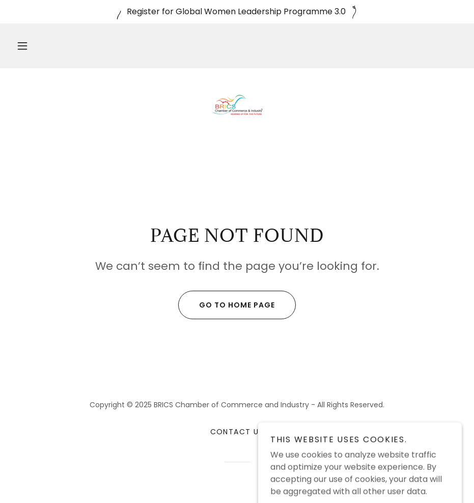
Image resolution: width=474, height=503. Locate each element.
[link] (237, 105)
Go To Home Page (226, 305)
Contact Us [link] (237, 432)
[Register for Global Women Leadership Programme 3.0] (237, 11)
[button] (22, 46)
